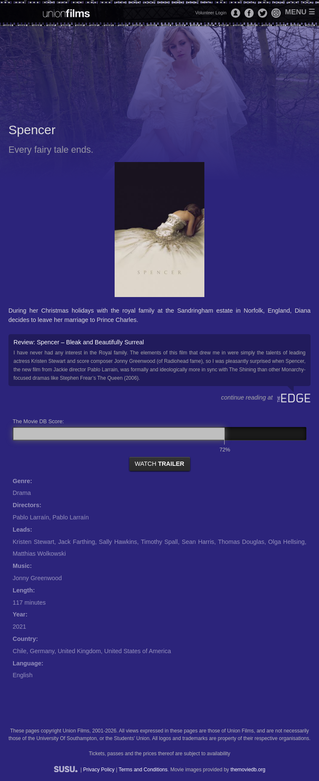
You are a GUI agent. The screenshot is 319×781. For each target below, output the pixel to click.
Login (235, 13)
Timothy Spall (159, 541)
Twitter (262, 13)
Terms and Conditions (142, 770)
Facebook (249, 13)
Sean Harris (198, 541)
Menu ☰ (300, 12)
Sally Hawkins (118, 541)
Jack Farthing (76, 541)
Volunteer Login (210, 12)
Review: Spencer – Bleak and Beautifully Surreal (159, 360)
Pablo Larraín (31, 517)
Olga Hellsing (286, 541)
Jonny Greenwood (37, 578)
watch (160, 463)
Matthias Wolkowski (39, 553)
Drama (22, 492)
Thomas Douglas (241, 541)
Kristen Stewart (33, 541)
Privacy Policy (99, 770)
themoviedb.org (248, 770)
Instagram (276, 13)
